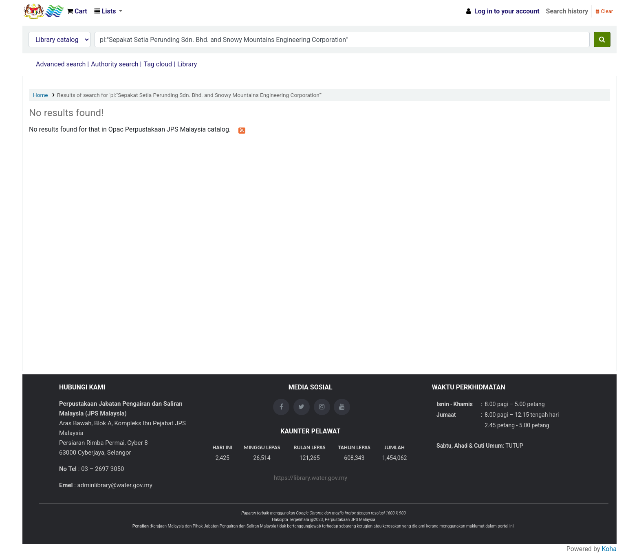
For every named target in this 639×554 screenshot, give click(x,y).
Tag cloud (157, 64)
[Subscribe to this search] (241, 130)
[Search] (602, 39)
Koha (609, 549)
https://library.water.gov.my (310, 477)
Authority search (114, 64)
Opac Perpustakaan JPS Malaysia (43, 11)
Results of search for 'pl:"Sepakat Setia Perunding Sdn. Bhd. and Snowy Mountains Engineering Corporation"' (189, 95)
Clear (604, 11)
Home (40, 95)
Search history (567, 11)
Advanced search (61, 64)
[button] (77, 11)
